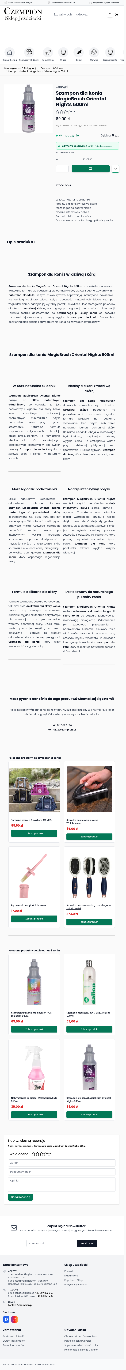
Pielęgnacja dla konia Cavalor (81, 1349)
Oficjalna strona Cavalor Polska (81, 1336)
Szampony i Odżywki (52, 68)
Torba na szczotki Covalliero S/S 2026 (31, 820)
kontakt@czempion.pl (62, 729)
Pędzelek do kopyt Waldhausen (28, 905)
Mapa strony (71, 1275)
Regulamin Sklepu (74, 1280)
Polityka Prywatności (75, 1284)
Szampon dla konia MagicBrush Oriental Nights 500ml (38, 71)
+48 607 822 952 (61, 725)
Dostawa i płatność (13, 1336)
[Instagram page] (14, 1319)
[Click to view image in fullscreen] (28, 108)
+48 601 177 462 (44, 1296)
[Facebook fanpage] (6, 1319)
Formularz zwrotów (13, 1345)
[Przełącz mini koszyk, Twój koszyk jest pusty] (116, 14)
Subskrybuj (87, 1243)
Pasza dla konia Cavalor (77, 1340)
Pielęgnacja (30, 68)
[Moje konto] (110, 14)
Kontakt (68, 1271)
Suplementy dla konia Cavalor (81, 1345)
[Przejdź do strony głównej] (23, 14)
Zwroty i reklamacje (14, 1340)
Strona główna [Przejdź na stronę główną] (12, 68)
